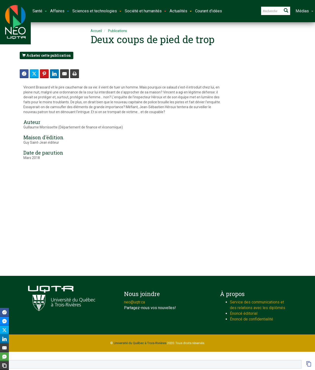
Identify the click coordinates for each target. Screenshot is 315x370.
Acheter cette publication (46, 55)
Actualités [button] (181, 11)
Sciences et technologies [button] (96, 11)
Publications (117, 31)
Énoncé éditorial (243, 313)
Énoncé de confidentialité (251, 319)
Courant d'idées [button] (208, 11)
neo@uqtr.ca (134, 302)
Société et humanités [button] (145, 11)
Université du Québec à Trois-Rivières (140, 343)
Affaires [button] (59, 11)
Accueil (96, 31)
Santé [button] (39, 11)
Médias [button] (304, 11)
